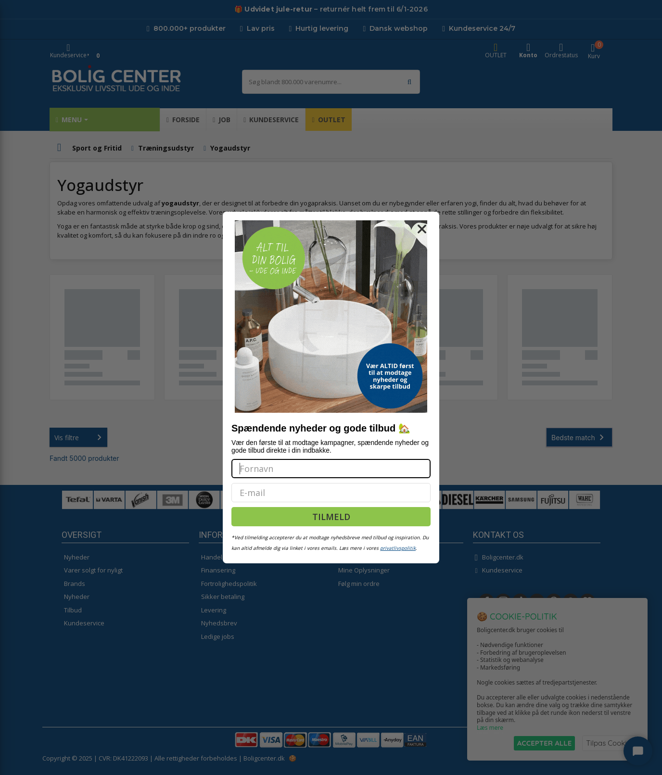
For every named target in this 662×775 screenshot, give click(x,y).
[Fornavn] (331, 468)
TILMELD (331, 516)
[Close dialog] (422, 229)
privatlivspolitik (398, 548)
